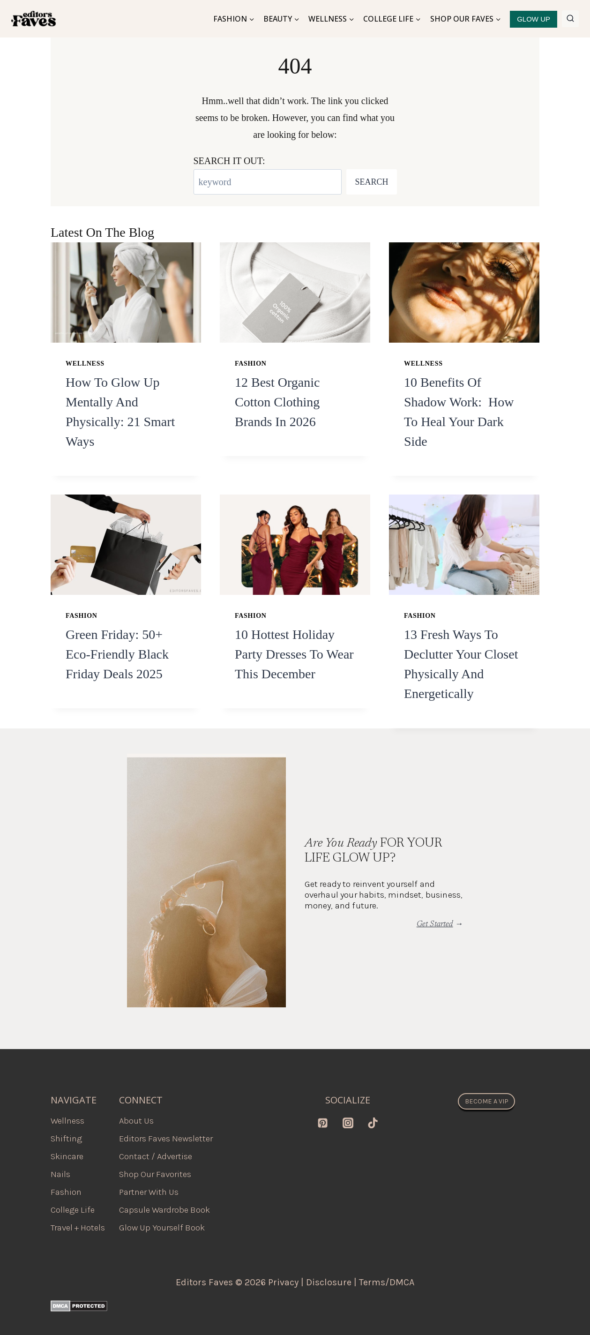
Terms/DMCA (386, 1282)
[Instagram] (347, 1122)
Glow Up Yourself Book (162, 1227)
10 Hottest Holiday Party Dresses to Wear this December (294, 654)
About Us (136, 1121)
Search (371, 182)
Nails (60, 1174)
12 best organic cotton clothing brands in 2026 (277, 402)
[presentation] (126, 292)
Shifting (66, 1138)
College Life (73, 1210)
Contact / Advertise (155, 1156)
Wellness (85, 363)
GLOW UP (533, 19)
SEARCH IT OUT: (229, 161)
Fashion (251, 363)
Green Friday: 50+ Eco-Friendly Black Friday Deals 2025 (117, 654)
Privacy (283, 1282)
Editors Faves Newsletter (166, 1138)
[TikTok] (372, 1122)
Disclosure (328, 1282)
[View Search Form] (570, 18)
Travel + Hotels (78, 1227)
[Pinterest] (323, 1122)
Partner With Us (149, 1192)
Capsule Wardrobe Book (164, 1210)
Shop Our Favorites (155, 1174)
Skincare (67, 1156)
